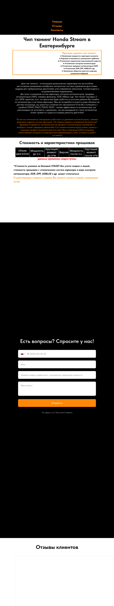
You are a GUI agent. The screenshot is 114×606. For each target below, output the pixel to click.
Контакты (57, 30)
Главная (57, 21)
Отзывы (57, 26)
